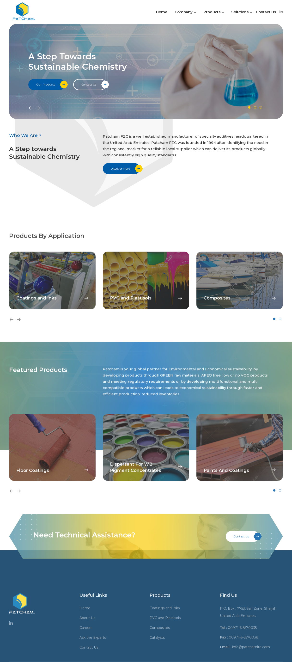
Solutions (241, 12)
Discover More (125, 169)
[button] (249, 107)
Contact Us (266, 12)
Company (185, 12)
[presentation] (30, 108)
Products (213, 12)
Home (161, 12)
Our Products (50, 84)
